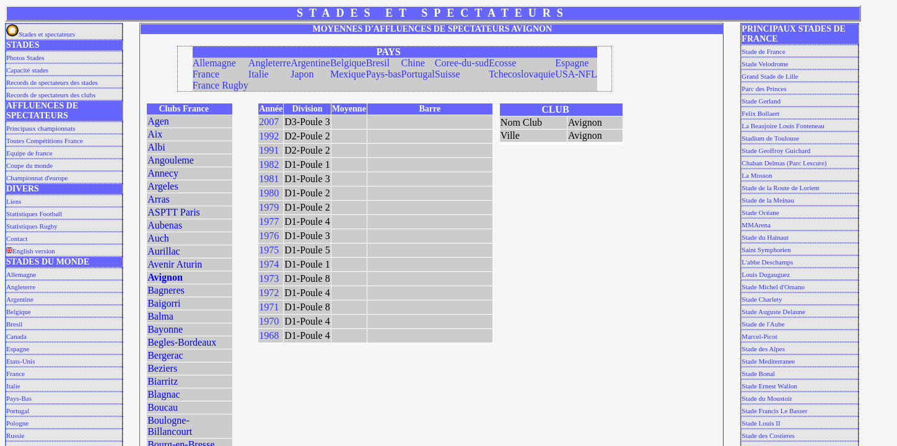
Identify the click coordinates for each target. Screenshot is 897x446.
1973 (269, 278)
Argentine (19, 299)
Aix (154, 134)
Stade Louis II (761, 423)
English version (30, 251)
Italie (13, 386)
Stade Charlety (762, 299)
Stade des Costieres (768, 435)
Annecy (162, 173)
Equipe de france (29, 153)
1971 (269, 307)
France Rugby (220, 85)
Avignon (165, 277)
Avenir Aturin (174, 264)
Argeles (162, 186)
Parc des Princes (764, 88)
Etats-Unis (20, 361)
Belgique (18, 311)
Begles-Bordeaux (181, 342)
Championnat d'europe (37, 177)
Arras (158, 199)
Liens (13, 201)
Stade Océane (760, 212)
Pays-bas (383, 74)
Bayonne (165, 329)
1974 (269, 264)
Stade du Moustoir (767, 398)
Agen (158, 121)
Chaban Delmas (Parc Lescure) (784, 163)
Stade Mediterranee (768, 361)
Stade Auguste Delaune (773, 311)
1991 (269, 150)
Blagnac (163, 394)
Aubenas (164, 225)
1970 (269, 321)
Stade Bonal (758, 373)
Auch (158, 238)
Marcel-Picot (759, 336)
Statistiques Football (34, 213)
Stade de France (763, 51)
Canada (16, 336)
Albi (156, 147)
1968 (269, 335)
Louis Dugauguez (766, 274)
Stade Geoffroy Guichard (776, 150)
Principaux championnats (41, 128)
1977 (269, 221)
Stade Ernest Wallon (769, 386)
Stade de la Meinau (768, 200)
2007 (269, 121)
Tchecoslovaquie (522, 74)
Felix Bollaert (760, 113)
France (15, 373)
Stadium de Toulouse (770, 138)
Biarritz (162, 381)
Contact (16, 238)
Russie (15, 435)
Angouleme (170, 160)
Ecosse (502, 63)
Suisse (447, 74)
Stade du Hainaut (765, 237)
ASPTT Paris (173, 212)
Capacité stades (27, 70)
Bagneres (166, 290)
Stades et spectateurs (40, 34)
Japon (302, 74)
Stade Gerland (761, 101)
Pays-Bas (19, 398)
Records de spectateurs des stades (52, 82)
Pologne (17, 423)
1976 (269, 235)
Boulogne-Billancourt (169, 426)
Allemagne (21, 274)
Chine (413, 63)
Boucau (162, 407)
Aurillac (163, 251)
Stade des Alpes (763, 348)
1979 (269, 207)
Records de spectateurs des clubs (50, 94)
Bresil (14, 324)
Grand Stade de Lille (770, 76)
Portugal (17, 410)
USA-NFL (576, 74)
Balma (160, 316)
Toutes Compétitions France (44, 140)
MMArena (756, 225)
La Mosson (757, 175)
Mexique (347, 74)
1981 (269, 178)
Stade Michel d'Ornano (773, 287)
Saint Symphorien (766, 249)
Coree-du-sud (462, 63)
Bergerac (165, 355)
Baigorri (163, 303)
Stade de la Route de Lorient (781, 187)
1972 (269, 292)
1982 (269, 164)
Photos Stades (25, 57)
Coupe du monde (29, 165)
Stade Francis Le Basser (774, 410)
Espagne (17, 348)
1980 (269, 193)
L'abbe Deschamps (767, 262)
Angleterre (20, 287)
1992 (269, 136)
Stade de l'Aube (763, 324)
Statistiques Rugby (32, 226)
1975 (269, 250)
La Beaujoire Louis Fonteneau (783, 125)
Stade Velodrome (765, 64)
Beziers (162, 368)
